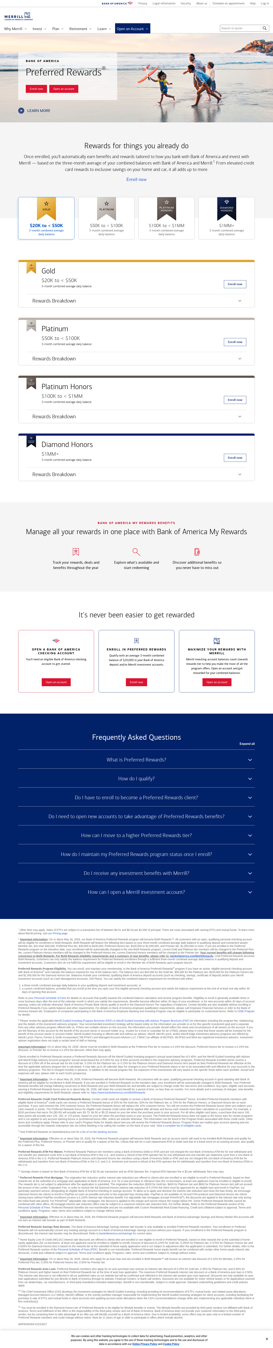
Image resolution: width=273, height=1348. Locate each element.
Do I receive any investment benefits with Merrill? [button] (136, 873)
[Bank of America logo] (117, 3)
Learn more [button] (34, 111)
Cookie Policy (171, 1344)
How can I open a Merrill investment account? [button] (136, 892)
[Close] (267, 1339)
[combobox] (244, 28)
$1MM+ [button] (222, 231)
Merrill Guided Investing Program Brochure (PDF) (83, 1020)
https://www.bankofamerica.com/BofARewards (118, 1092)
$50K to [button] (102, 231)
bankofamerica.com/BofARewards (191, 956)
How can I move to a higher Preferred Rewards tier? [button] (136, 835)
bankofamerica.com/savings (115, 1233)
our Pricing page (57, 933)
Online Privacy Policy (145, 1344)
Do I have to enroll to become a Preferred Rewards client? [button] (136, 797)
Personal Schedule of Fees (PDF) (77, 1249)
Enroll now (136, 179)
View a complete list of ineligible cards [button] (178, 1125)
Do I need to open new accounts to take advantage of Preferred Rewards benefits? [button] (136, 816)
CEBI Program (245, 1011)
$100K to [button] (162, 231)
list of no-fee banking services (99, 1131)
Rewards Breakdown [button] (51, 302)
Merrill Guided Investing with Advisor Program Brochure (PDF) (152, 1020)
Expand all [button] (247, 743)
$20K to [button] (41, 231)
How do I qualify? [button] (136, 778)
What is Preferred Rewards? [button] (136, 760)
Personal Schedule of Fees (50, 998)
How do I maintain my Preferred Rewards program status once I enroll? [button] (136, 854)
